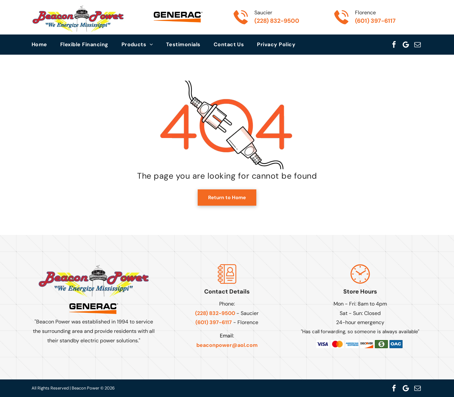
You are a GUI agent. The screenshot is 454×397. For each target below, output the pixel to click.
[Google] (406, 44)
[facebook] (394, 44)
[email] (417, 44)
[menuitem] (46, 44)
